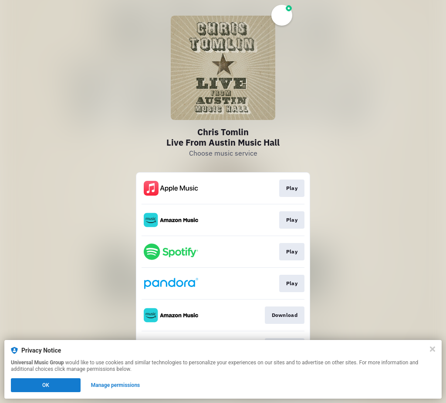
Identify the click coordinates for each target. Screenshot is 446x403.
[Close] (432, 349)
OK (45, 385)
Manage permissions (115, 385)
